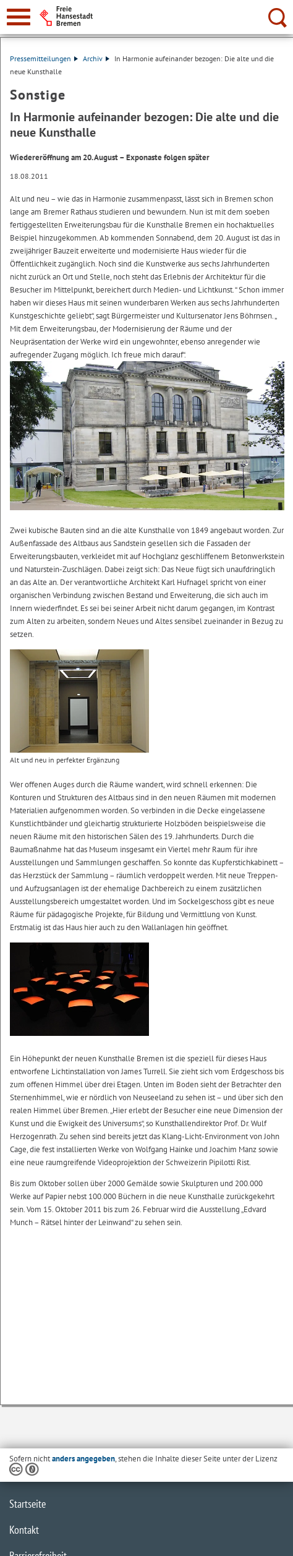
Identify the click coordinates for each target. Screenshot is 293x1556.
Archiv (96, 58)
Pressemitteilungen (44, 58)
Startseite (27, 1504)
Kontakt (24, 1530)
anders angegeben (83, 1458)
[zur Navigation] (18, 17)
